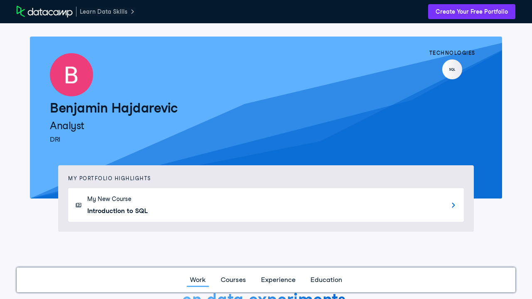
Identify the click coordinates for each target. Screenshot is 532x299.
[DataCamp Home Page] (45, 11)
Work (198, 280)
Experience (278, 280)
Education (326, 280)
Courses (233, 280)
